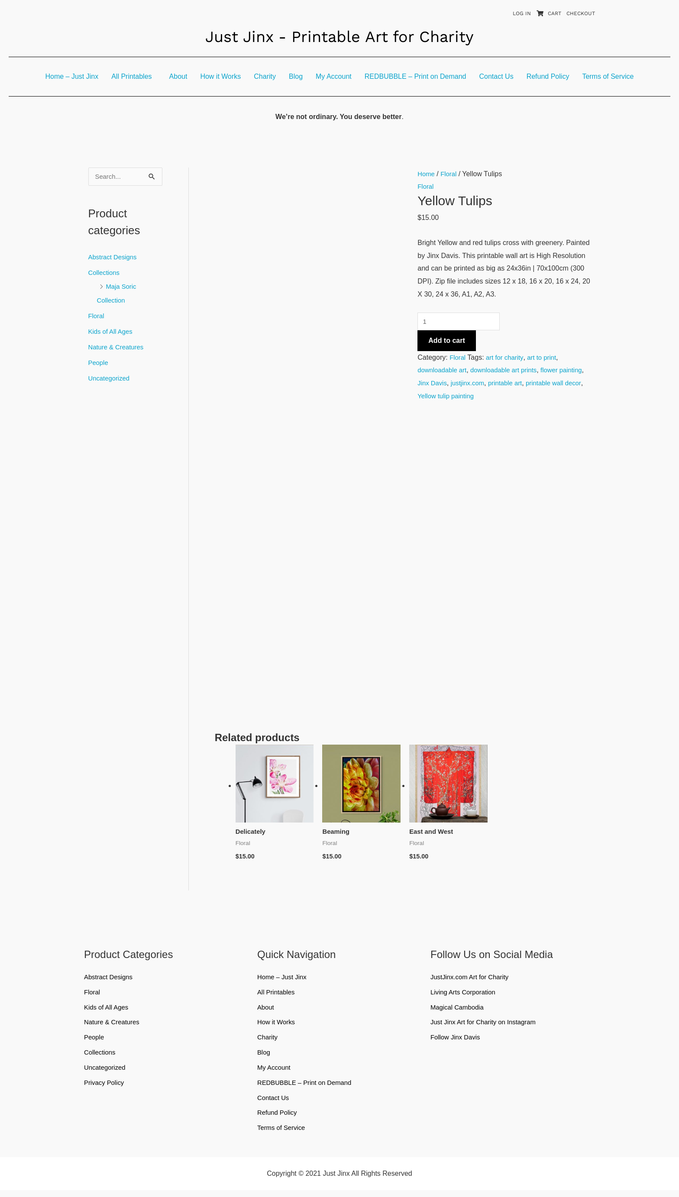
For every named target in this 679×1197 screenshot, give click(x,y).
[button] (133, 77)
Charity (265, 76)
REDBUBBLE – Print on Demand (415, 76)
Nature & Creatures (118, 348)
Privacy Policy (105, 1087)
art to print (546, 358)
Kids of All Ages (112, 332)
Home (426, 173)
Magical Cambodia (459, 1009)
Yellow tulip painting (482, 397)
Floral (97, 316)
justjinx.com (499, 384)
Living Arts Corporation (465, 994)
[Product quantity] (461, 322)
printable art (539, 384)
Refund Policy (548, 76)
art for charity (507, 358)
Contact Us (496, 76)
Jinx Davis (461, 384)
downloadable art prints (510, 371)
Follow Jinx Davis (457, 1041)
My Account (334, 76)
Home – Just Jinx (71, 76)
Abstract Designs (114, 257)
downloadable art (443, 371)
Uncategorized (110, 379)
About (178, 76)
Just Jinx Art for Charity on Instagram (487, 1025)
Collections (105, 273)
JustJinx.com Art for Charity (472, 978)
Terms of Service (608, 76)
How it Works (220, 76)
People (99, 363)
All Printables (131, 76)
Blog (296, 76)
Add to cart (446, 341)
